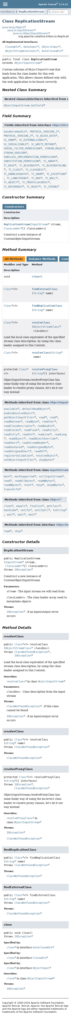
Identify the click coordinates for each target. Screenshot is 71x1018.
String (37, 293)
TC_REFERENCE (13, 186)
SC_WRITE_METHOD (42, 144)
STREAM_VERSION (14, 152)
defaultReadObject (35, 408)
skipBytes (45, 459)
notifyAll (41, 510)
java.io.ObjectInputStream (30, 33)
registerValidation (17, 455)
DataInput (30, 46)
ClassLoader (12, 228)
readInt (27, 434)
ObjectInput (50, 46)
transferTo (11, 489)
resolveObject (45, 455)
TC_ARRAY (49, 161)
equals (20, 505)
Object (55, 499)
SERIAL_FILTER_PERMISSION (22, 148)
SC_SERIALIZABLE (15, 144)
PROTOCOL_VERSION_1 (43, 131)
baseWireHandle (14, 131)
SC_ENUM (9, 139)
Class (7, 289)
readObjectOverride (42, 438)
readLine (43, 434)
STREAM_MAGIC (54, 148)
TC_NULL (50, 178)
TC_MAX (35, 178)
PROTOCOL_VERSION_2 (17, 135)
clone (7, 505)
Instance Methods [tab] (42, 258)
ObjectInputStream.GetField (23, 105)
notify (25, 510)
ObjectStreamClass (46, 326)
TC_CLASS (15, 169)
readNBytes (45, 480)
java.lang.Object (13, 27)
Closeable (12, 46)
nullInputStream (50, 476)
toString (59, 510)
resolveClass (41, 322)
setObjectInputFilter (19, 459)
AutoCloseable (51, 50)
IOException (22, 569)
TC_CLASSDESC (34, 169)
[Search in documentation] (58, 11)
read (42, 417)
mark (7, 476)
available (10, 408)
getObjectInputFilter (19, 417)
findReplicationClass (47, 305)
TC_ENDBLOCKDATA (15, 173)
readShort (10, 442)
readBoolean (12, 421)
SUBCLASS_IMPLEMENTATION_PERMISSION (29, 156)
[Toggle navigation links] (5, 4)
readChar (48, 421)
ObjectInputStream (27, 62)
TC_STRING (50, 186)
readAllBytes (24, 480)
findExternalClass (45, 289)
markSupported (24, 476)
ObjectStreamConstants (21, 50)
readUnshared (13, 447)
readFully (49, 430)
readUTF (39, 451)
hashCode (10, 510)
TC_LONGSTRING (17, 178)
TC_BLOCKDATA (28, 165)
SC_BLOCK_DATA (45, 135)
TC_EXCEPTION (56, 173)
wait (10, 514)
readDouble (44, 425)
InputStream (39, 224)
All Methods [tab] (14, 258)
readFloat (30, 430)
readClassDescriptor (18, 425)
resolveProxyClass (45, 369)
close (35, 276)
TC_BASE (9, 165)
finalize (36, 505)
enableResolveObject (18, 413)
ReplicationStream (31, 11)
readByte (31, 421)
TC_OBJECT (10, 182)
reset (27, 484)
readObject (16, 438)
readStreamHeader (34, 442)
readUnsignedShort (17, 451)
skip (39, 484)
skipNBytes (54, 484)
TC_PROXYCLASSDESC (35, 182)
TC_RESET (33, 186)
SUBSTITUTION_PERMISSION (21, 161)
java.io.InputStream (21, 30)
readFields (11, 430)
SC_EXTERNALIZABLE (32, 139)
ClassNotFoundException (31, 651)
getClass (53, 505)
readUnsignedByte (39, 447)
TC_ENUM (36, 173)
